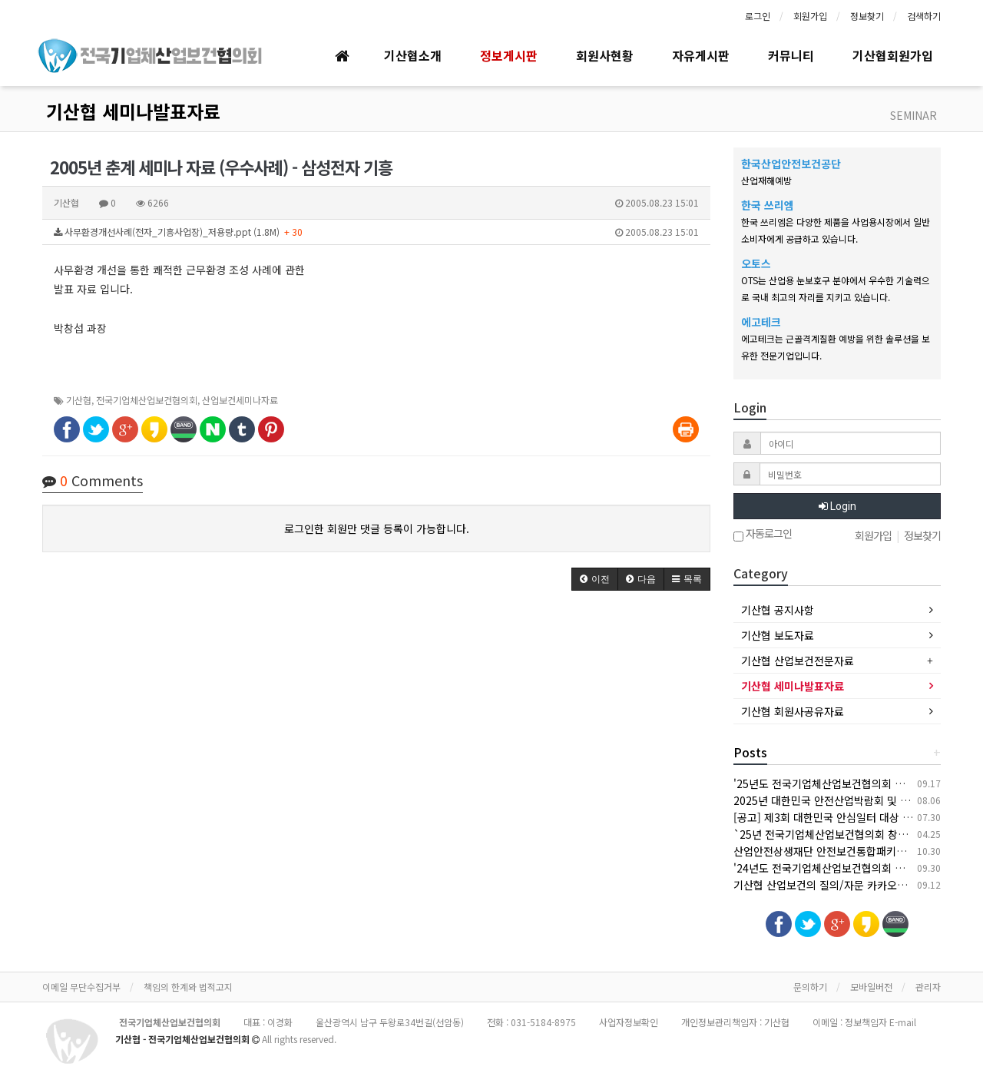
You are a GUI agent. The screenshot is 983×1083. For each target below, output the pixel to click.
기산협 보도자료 (777, 635)
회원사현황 (605, 55)
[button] (594, 579)
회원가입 (810, 15)
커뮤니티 (791, 55)
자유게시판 (701, 55)
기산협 (78, 399)
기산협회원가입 (892, 55)
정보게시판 (509, 55)
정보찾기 (867, 15)
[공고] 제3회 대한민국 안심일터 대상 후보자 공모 (844, 817)
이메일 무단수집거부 (81, 986)
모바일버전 (871, 986)
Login (837, 506)
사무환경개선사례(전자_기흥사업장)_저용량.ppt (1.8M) (376, 232)
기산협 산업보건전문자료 (797, 660)
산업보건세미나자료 (240, 399)
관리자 (928, 986)
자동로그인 (762, 535)
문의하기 (810, 986)
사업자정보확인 (628, 1021)
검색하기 (924, 15)
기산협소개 (413, 55)
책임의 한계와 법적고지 (188, 986)
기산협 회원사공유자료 (792, 711)
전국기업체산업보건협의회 (146, 399)
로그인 (757, 15)
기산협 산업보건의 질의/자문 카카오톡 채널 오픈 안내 (854, 885)
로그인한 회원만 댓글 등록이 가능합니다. (376, 528)
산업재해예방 (766, 180)
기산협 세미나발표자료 (133, 111)
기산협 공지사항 (777, 610)
